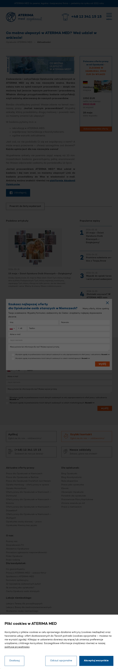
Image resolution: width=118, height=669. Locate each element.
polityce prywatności (17, 647)
